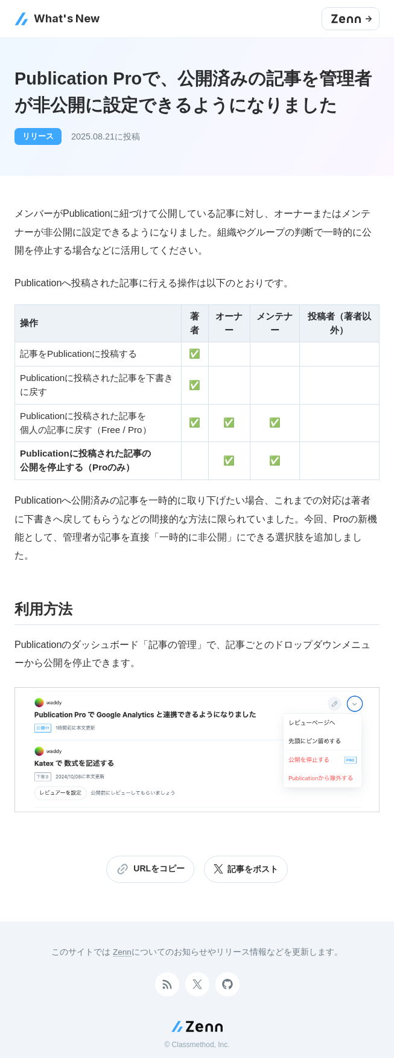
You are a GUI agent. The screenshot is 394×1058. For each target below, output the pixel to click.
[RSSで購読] (167, 984)
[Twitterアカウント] (197, 984)
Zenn (122, 952)
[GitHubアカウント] (227, 984)
